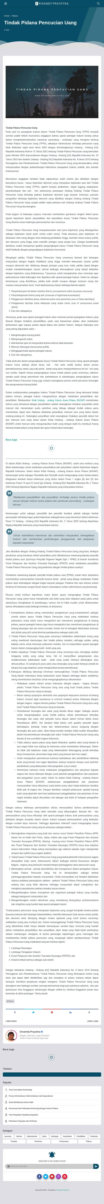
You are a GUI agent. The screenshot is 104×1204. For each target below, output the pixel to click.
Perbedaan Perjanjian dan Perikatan (24, 1130)
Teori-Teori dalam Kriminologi (21, 1098)
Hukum (19, 1146)
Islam (44, 1146)
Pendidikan (81, 1146)
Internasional (32, 1146)
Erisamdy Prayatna (52, 4)
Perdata (14, 1151)
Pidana (10, 1009)
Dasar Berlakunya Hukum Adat (22, 1111)
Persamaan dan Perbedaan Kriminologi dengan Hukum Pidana (36, 1117)
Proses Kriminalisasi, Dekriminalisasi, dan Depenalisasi (32, 1105)
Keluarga (54, 1146)
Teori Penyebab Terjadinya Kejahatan (25, 1124)
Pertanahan (64, 1151)
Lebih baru (11, 1030)
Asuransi (7, 1146)
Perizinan (38, 1151)
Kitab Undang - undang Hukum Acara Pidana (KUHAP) (58, 402)
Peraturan (94, 1146)
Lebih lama (92, 1030)
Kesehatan (67, 1146)
